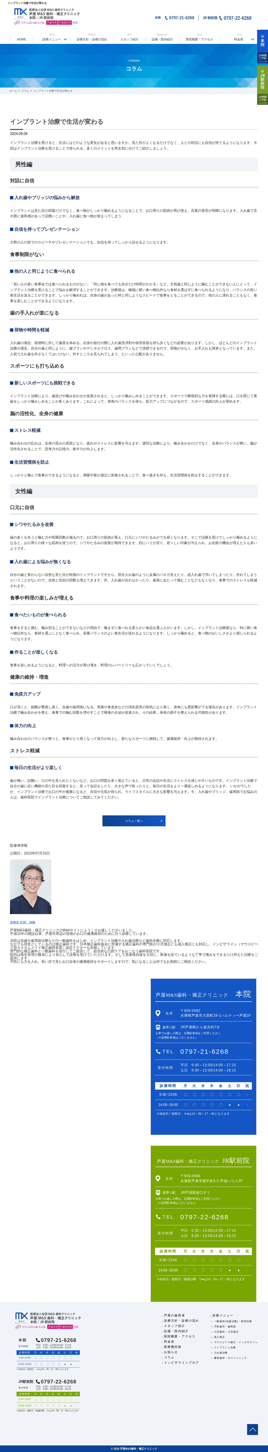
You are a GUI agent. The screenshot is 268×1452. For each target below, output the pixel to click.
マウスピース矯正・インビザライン (236, 1342)
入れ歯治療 (221, 1352)
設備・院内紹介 (162, 37)
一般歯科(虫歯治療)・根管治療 (233, 1321)
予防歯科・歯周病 (225, 1326)
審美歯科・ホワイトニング (230, 1358)
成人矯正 (219, 1337)
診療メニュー (52, 37)
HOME (21, 39)
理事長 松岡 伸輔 (24, 922)
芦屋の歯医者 (174, 1315)
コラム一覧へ (134, 821)
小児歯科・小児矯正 (226, 1331)
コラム (169, 1357)
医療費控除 (173, 1347)
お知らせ (171, 1352)
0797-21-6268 (204, 1051)
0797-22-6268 (204, 1217)
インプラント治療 (225, 1347)
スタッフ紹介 (129, 37)
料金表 (239, 37)
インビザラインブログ (181, 1362)
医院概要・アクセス (199, 37)
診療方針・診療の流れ (91, 37)
